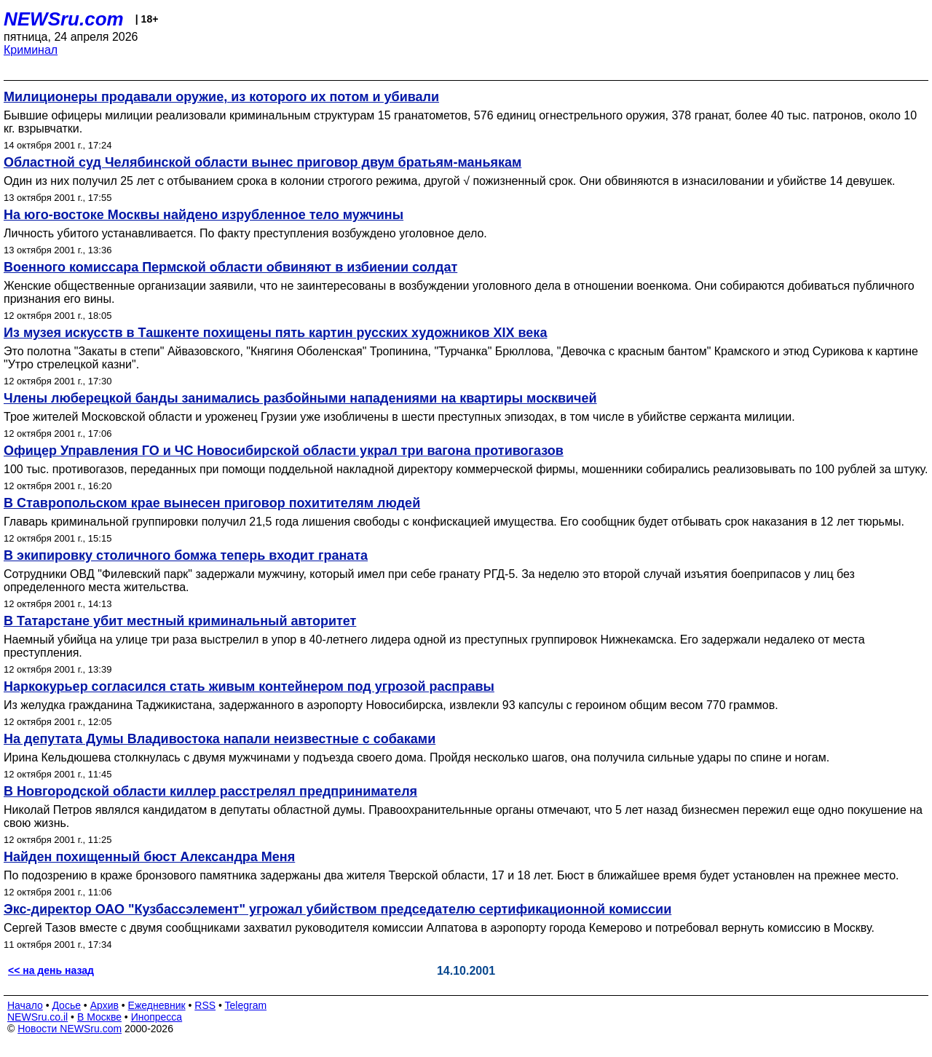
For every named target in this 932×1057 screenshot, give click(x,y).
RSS (205, 1005)
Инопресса (157, 1017)
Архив (104, 1005)
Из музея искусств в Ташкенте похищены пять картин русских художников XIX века (275, 332)
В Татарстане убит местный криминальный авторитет (180, 621)
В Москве (99, 1017)
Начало (25, 1005)
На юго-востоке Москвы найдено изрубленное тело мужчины (203, 214)
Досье (66, 1005)
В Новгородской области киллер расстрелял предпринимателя (210, 791)
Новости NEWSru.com (69, 1028)
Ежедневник (157, 1005)
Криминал (31, 50)
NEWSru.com (64, 19)
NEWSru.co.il (37, 1017)
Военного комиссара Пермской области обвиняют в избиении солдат (230, 267)
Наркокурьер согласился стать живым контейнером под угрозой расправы (249, 686)
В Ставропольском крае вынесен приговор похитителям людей (212, 503)
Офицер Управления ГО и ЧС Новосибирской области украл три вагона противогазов (284, 450)
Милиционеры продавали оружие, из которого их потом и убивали (221, 97)
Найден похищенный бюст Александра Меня (149, 857)
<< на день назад (51, 970)
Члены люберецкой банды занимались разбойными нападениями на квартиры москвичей (300, 398)
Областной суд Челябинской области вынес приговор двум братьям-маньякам (262, 162)
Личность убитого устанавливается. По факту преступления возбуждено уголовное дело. (245, 233)
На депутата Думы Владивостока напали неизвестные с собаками (219, 739)
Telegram (246, 1005)
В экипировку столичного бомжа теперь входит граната (186, 555)
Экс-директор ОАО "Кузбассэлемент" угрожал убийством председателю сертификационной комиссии (337, 909)
